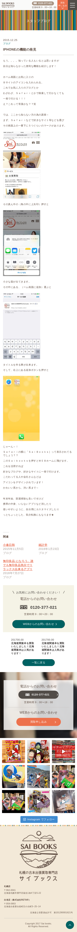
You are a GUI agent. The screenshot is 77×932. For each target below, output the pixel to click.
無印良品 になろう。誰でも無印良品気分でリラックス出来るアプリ (18, 565)
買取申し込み (43, 722)
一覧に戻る (38, 662)
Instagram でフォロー (39, 819)
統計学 (43, 544)
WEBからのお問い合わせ (40, 624)
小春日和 (9, 544)
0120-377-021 (43, 3)
